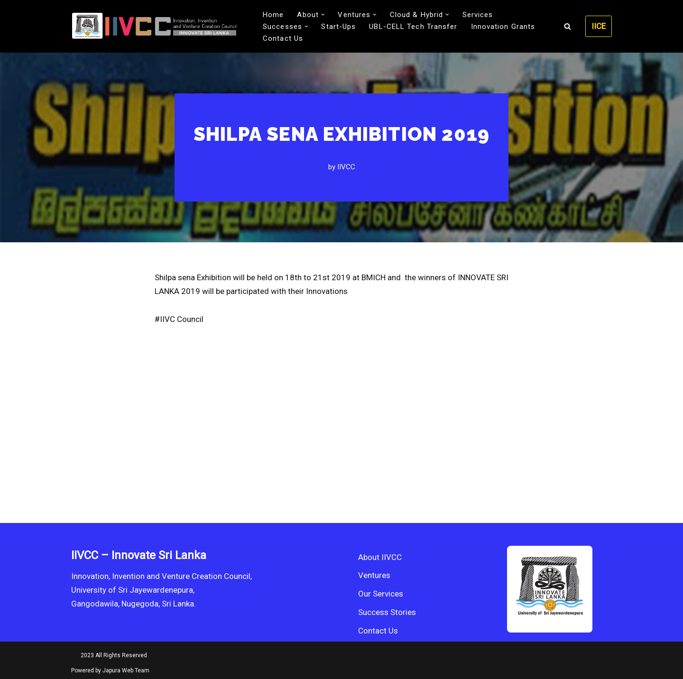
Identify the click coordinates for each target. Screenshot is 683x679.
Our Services (380, 593)
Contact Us (283, 38)
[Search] (567, 26)
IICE (598, 26)
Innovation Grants (503, 26)
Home (273, 14)
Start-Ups (338, 26)
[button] (323, 15)
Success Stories (387, 612)
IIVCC (346, 167)
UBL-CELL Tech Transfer (413, 26)
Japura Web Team (125, 670)
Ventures (374, 575)
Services (477, 14)
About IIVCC (380, 557)
